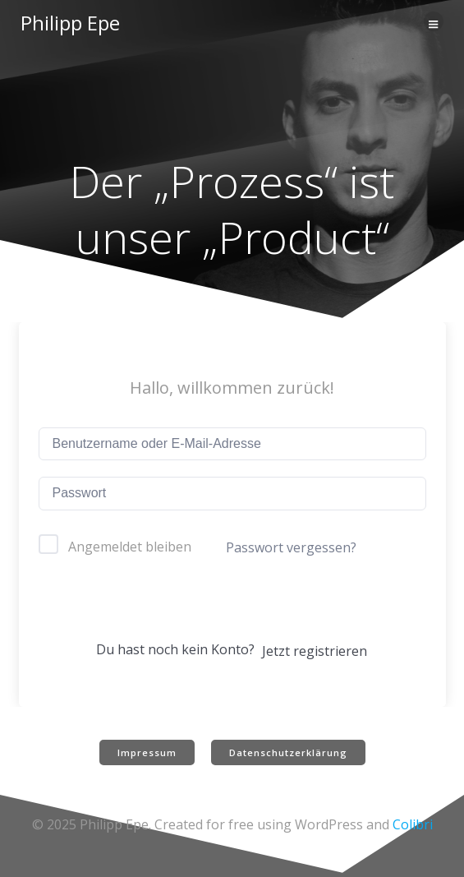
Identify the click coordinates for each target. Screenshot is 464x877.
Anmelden (231, 606)
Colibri (413, 824)
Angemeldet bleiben (129, 547)
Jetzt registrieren (314, 651)
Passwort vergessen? (291, 547)
